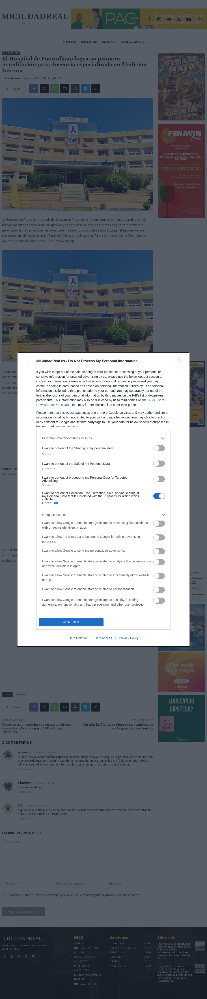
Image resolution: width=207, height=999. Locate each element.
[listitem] (103, 438)
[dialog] (103, 500)
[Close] (181, 361)
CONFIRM (71, 622)
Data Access (103, 638)
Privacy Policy (128, 638)
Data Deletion (78, 638)
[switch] (159, 448)
